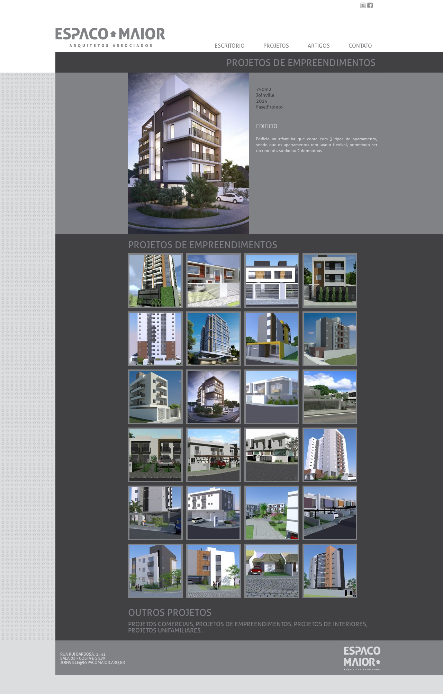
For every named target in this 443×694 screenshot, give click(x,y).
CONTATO (360, 46)
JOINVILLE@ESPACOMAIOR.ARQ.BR (92, 662)
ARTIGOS (319, 46)
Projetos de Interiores (330, 624)
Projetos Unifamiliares (164, 630)
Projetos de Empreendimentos (243, 624)
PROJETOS (276, 46)
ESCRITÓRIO (230, 46)
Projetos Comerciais (160, 624)
